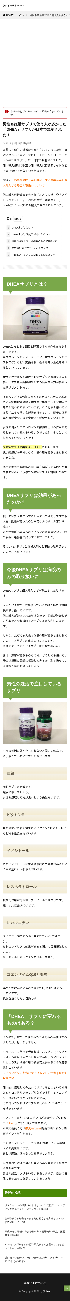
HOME (10, 15)
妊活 (21, 15)
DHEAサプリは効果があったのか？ (28, 234)
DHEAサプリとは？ (20, 227)
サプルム (45, 1291)
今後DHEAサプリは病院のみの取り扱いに (32, 241)
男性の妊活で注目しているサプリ (27, 248)
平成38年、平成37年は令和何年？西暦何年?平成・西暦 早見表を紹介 (35, 1233)
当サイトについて (35, 1283)
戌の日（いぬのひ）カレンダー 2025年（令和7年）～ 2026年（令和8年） (34, 1259)
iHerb (11, 1123)
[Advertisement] (35, 65)
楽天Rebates (33, 1128)
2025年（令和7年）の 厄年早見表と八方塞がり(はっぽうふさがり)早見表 (34, 1246)
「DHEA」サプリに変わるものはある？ (31, 254)
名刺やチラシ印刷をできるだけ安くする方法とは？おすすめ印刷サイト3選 (35, 1220)
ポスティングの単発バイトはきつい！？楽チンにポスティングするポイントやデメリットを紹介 (35, 1207)
